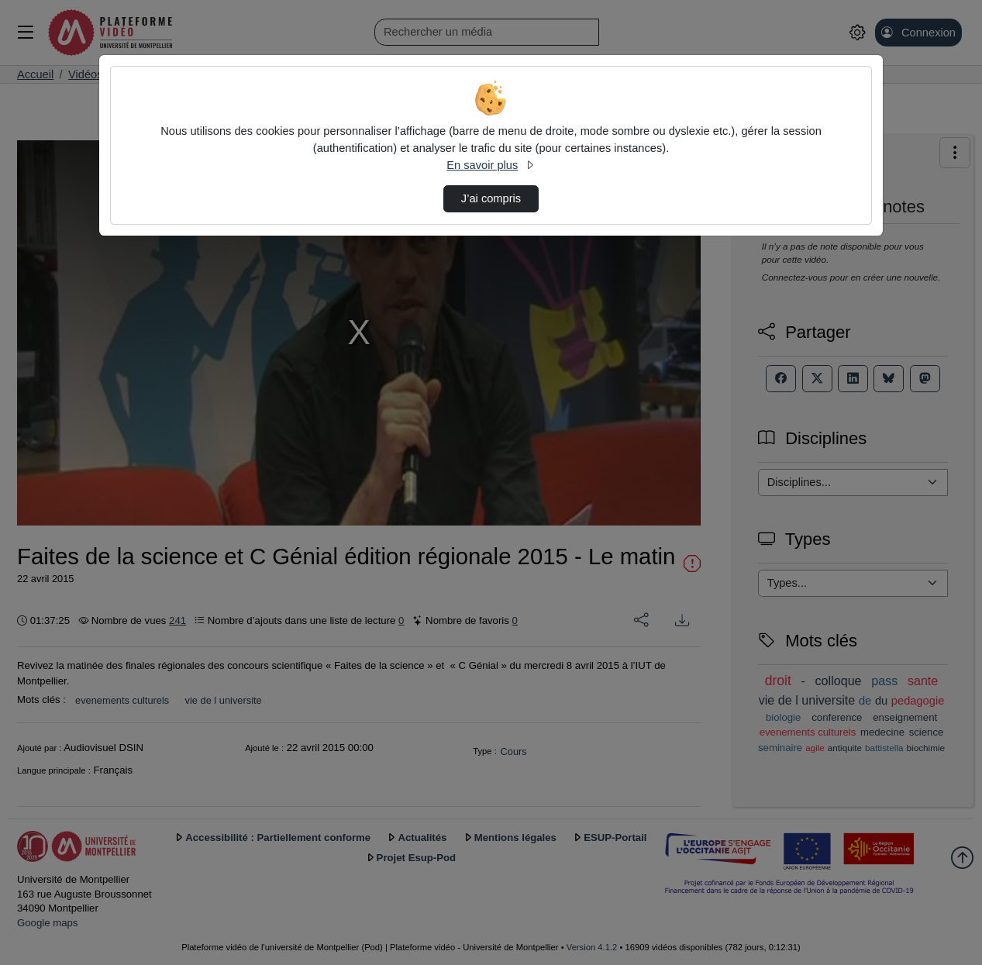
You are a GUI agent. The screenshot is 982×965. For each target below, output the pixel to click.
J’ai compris (491, 198)
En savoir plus (490, 165)
